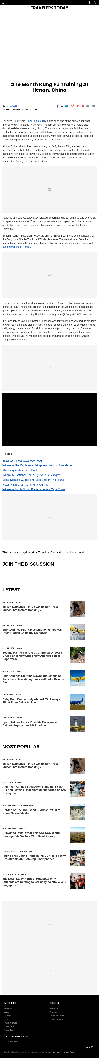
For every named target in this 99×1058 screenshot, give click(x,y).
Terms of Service (58, 1016)
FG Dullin (11, 105)
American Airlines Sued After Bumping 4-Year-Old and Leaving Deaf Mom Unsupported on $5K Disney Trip (34, 790)
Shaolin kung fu (35, 121)
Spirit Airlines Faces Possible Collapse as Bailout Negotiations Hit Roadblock (29, 724)
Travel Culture (24, 851)
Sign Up (89, 1047)
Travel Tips (9, 1026)
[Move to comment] (94, 106)
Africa (22, 828)
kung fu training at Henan (16, 246)
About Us (54, 1008)
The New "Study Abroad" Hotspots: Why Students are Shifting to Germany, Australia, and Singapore (34, 882)
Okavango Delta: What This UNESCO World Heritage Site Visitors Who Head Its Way (31, 834)
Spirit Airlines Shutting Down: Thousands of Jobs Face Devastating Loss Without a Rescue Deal (33, 679)
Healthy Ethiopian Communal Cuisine (25, 484)
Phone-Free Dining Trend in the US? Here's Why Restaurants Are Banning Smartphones (34, 857)
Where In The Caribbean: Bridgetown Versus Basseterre (37, 465)
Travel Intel (9, 1030)
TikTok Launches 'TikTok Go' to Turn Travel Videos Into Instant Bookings (30, 608)
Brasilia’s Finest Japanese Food (22, 460)
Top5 (6, 1019)
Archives (8, 1008)
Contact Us (55, 1012)
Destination (22, 874)
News (18, 602)
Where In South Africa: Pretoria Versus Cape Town (33, 489)
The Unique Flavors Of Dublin (20, 470)
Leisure (7, 1016)
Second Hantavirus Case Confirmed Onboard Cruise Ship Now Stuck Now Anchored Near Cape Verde (32, 656)
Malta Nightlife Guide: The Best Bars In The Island (33, 479)
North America (26, 805)
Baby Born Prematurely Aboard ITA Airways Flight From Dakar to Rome (31, 701)
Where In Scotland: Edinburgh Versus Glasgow (31, 475)
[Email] (88, 106)
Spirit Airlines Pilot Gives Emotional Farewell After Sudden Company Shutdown (32, 631)
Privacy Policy (56, 1019)
